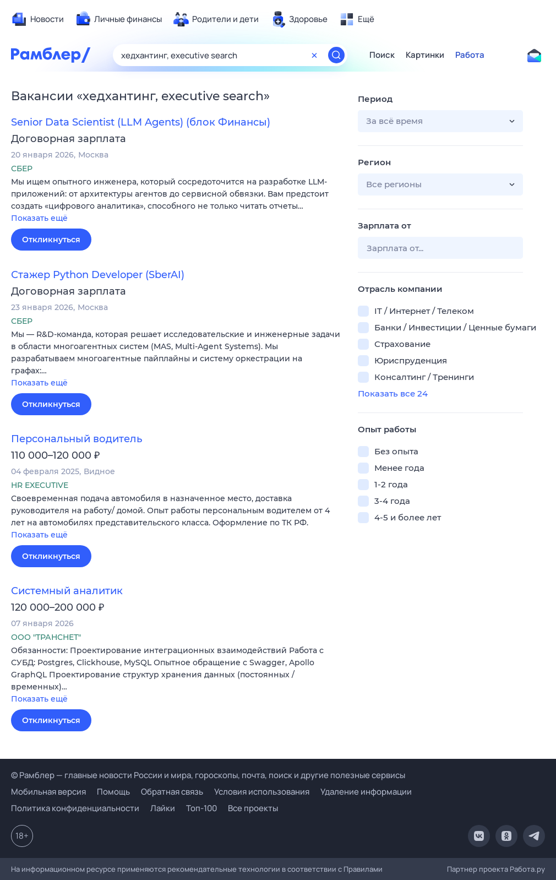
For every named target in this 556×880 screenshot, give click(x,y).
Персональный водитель (76, 439)
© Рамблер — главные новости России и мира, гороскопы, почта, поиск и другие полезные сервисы (208, 775)
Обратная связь (172, 791)
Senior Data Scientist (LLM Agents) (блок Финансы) (140, 122)
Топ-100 (201, 808)
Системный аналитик (67, 591)
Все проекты (253, 808)
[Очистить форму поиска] (314, 55)
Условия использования (261, 791)
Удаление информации (366, 791)
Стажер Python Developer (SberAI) (97, 275)
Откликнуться (51, 240)
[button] (176, 201)
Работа (469, 55)
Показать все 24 (393, 393)
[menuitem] (37, 19)
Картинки (425, 55)
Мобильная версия (48, 791)
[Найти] (336, 55)
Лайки (162, 808)
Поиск (382, 55)
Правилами (363, 869)
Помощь (113, 791)
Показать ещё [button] (39, 218)
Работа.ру (527, 869)
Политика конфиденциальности (75, 808)
